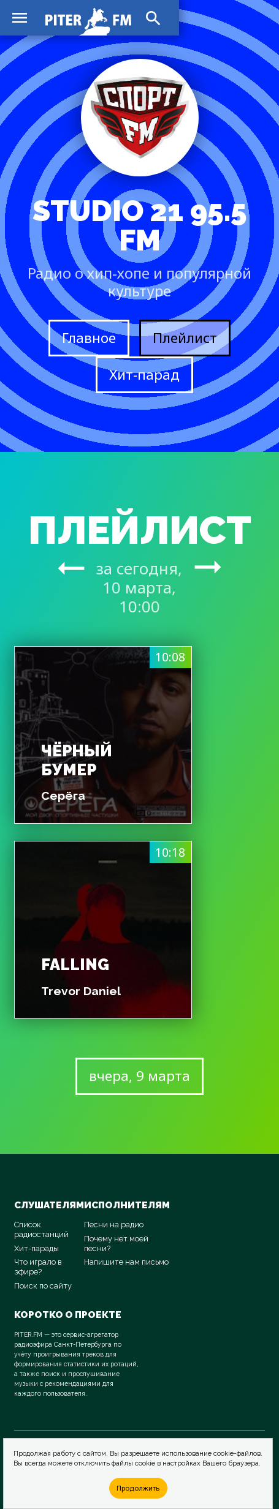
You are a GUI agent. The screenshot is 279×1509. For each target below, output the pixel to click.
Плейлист (185, 337)
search (153, 18)
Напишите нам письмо (126, 1261)
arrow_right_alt (71, 568)
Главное (89, 337)
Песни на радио (113, 1224)
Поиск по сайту (43, 1285)
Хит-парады (36, 1248)
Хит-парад (144, 374)
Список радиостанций (41, 1229)
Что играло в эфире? (37, 1266)
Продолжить (138, 1487)
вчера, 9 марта (139, 1075)
